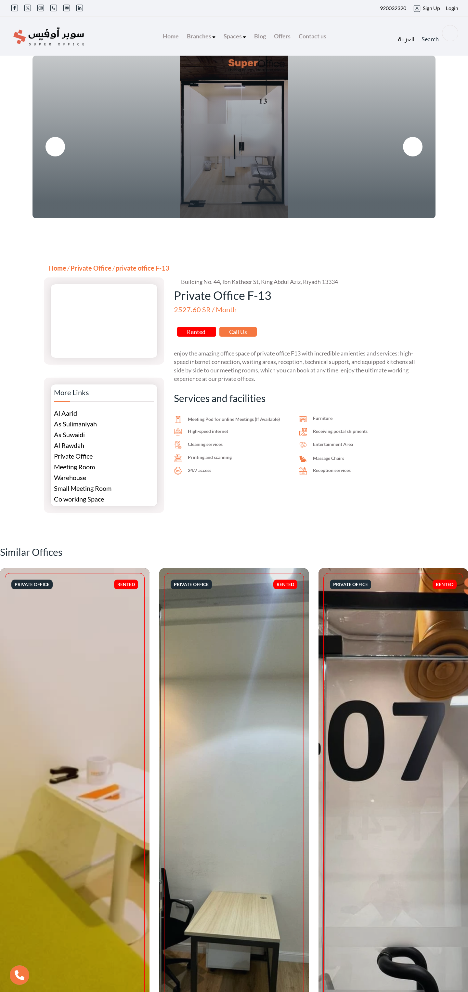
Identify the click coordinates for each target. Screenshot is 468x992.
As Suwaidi (69, 434)
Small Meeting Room (82, 488)
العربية (406, 39)
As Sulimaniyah (75, 424)
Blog (260, 36)
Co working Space (79, 499)
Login (452, 8)
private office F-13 (142, 268)
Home (171, 36)
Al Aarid (65, 413)
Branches (201, 36)
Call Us (238, 331)
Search (440, 34)
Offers (282, 36)
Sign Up (431, 8)
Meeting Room (74, 467)
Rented (196, 331)
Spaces (235, 36)
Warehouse (70, 477)
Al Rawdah (69, 445)
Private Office (91, 268)
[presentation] (55, 146)
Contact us (312, 36)
